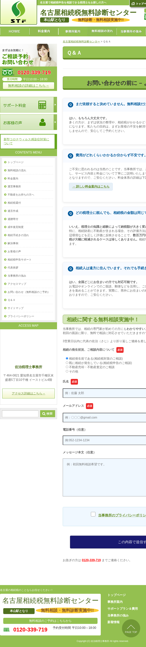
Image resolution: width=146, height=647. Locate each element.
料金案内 (13, 178)
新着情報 (113, 622)
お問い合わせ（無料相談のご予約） (29, 291)
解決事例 (13, 243)
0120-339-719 (91, 560)
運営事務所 (14, 186)
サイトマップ (16, 308)
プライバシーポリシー (21, 316)
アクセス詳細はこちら (28, 393)
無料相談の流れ (17, 170)
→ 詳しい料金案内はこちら (91, 186)
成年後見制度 (16, 226)
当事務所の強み (17, 275)
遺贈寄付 (13, 219)
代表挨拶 (13, 267)
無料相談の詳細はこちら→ (28, 86)
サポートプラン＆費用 (122, 608)
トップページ (16, 162)
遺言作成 (13, 210)
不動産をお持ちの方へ (21, 194)
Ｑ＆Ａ (11, 299)
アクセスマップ (17, 283)
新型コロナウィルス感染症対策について (26, 141)
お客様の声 (14, 251)
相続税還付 (14, 202)
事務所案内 (115, 601)
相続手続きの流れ (18, 235)
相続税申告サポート (20, 259)
